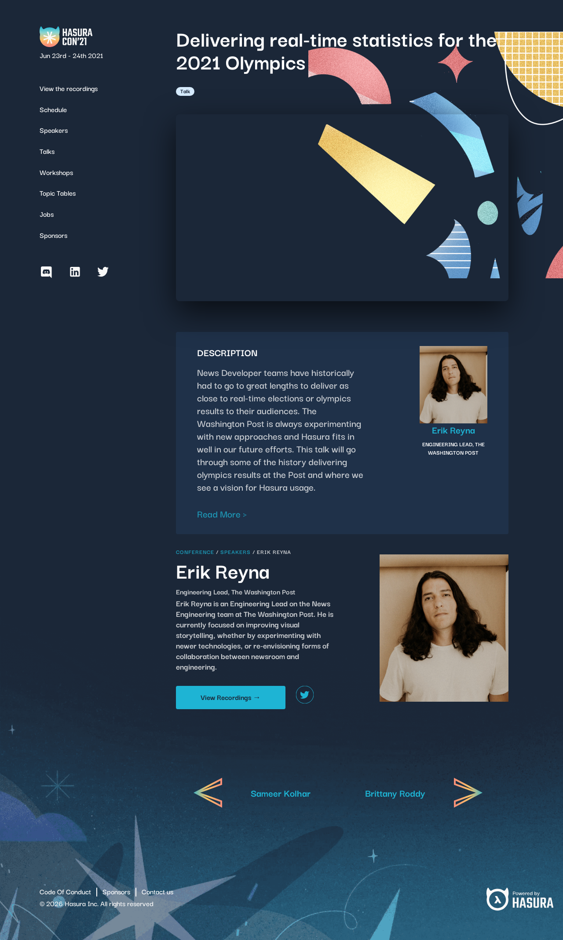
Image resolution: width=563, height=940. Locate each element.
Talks (47, 151)
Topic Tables (58, 192)
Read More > (222, 513)
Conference (195, 551)
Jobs (47, 213)
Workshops (56, 172)
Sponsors (53, 235)
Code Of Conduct (65, 891)
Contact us (157, 891)
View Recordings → (231, 697)
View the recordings (69, 88)
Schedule (53, 109)
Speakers (54, 129)
